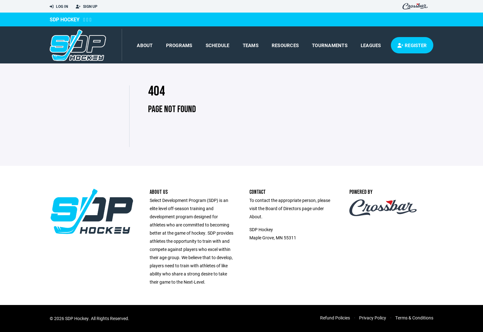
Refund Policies (335, 318)
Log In (59, 6)
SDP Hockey (65, 19)
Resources (285, 45)
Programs (179, 45)
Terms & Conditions (414, 318)
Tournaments (329, 45)
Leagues (371, 45)
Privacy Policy (372, 318)
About (145, 45)
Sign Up (86, 6)
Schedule (218, 45)
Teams (250, 45)
